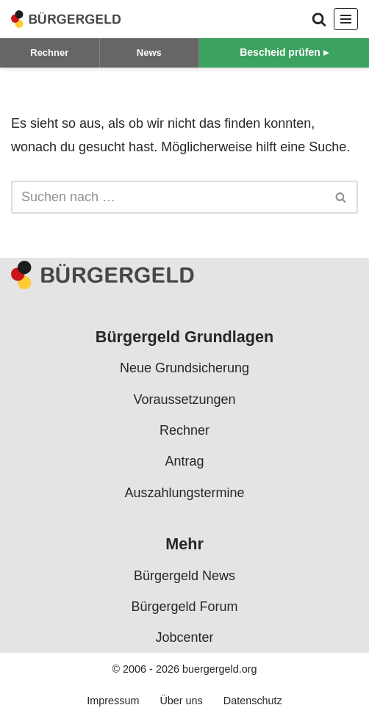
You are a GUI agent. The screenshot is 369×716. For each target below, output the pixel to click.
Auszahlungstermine (184, 492)
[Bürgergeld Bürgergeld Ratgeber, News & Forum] (66, 19)
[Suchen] (319, 19)
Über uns (181, 701)
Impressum (113, 701)
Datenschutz (252, 701)
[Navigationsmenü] (346, 19)
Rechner (49, 52)
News (149, 52)
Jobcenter (184, 638)
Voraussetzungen (184, 399)
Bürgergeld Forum (184, 606)
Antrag (184, 462)
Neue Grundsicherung (184, 368)
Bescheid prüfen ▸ (284, 52)
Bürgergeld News (184, 575)
